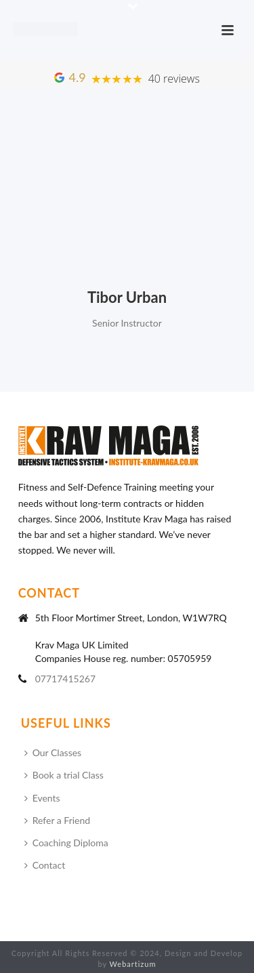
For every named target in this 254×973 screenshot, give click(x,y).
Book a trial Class (64, 775)
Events (42, 798)
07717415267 (65, 678)
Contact (45, 865)
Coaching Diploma (66, 842)
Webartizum (133, 963)
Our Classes (53, 752)
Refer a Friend (57, 820)
